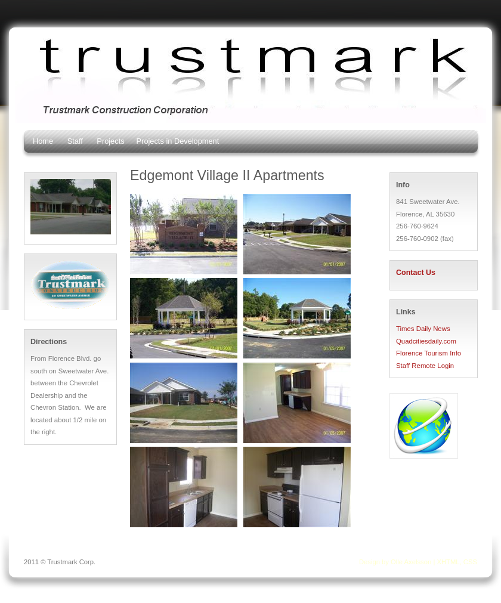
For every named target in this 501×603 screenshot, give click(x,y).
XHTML (448, 561)
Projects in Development (178, 141)
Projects (110, 141)
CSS (470, 561)
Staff (75, 141)
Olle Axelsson (411, 561)
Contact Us (415, 272)
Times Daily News (423, 328)
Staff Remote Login (425, 365)
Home (43, 141)
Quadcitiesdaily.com (426, 341)
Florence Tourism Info (428, 353)
